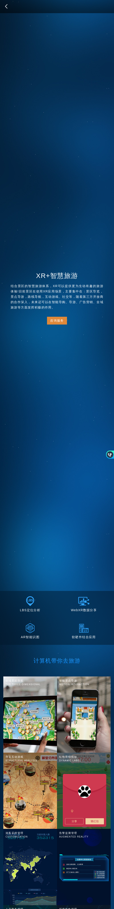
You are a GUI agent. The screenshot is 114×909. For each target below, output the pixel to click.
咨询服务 (57, 320)
